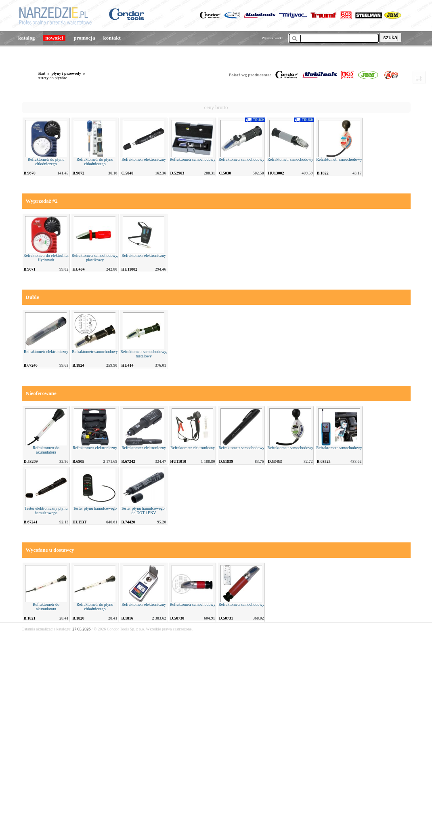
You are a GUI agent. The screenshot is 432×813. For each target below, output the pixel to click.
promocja (84, 38)
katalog (26, 38)
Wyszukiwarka (272, 38)
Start (42, 73)
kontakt (111, 38)
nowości (54, 38)
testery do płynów (52, 78)
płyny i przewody (66, 73)
